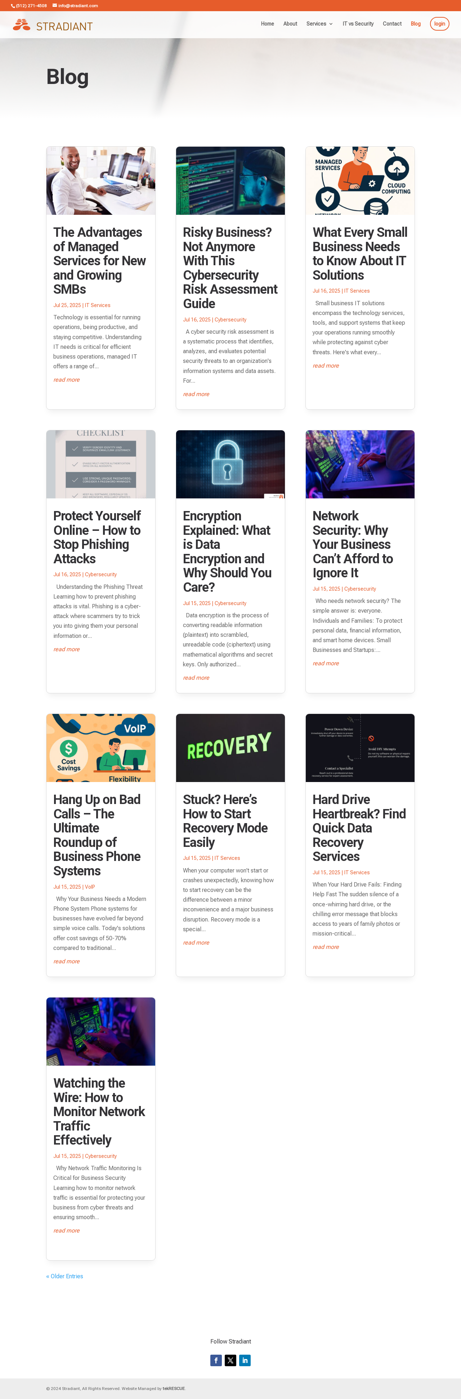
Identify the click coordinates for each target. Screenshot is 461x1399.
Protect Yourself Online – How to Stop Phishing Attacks (97, 537)
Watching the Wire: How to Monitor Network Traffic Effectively (99, 1112)
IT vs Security (358, 24)
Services (316, 24)
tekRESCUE (174, 1388)
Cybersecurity (101, 574)
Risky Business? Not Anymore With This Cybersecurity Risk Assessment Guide (230, 268)
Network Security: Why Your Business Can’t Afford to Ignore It (353, 544)
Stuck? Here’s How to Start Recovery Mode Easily (225, 821)
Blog (416, 24)
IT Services (98, 305)
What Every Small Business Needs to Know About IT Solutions (360, 254)
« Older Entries (64, 1276)
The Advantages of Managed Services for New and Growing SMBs (99, 261)
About (290, 24)
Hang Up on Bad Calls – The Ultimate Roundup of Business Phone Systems (96, 835)
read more (66, 379)
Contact (392, 24)
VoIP (90, 887)
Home (267, 24)
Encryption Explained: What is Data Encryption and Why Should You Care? (227, 551)
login (439, 24)
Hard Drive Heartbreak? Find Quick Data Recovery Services (359, 828)
